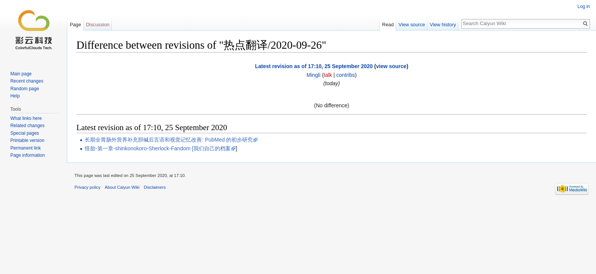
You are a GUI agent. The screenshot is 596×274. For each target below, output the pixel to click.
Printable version (27, 140)
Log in (583, 6)
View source (412, 24)
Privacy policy (87, 187)
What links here (26, 118)
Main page (21, 73)
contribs (345, 75)
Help (15, 96)
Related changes (27, 125)
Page (75, 24)
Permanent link (25, 148)
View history (443, 24)
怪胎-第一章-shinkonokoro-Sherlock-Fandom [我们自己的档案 (158, 148)
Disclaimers (155, 187)
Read (388, 24)
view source (391, 66)
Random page (24, 88)
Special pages (24, 133)
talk (328, 75)
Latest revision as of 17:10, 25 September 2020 (314, 66)
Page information (27, 155)
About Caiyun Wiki (122, 187)
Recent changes (26, 81)
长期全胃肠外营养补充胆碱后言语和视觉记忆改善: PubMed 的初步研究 (169, 140)
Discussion (97, 24)
